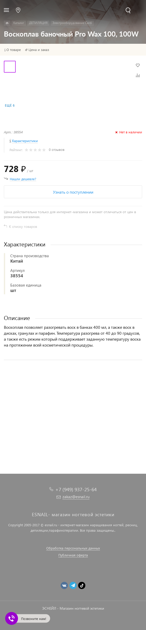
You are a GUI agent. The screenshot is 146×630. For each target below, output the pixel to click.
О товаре (13, 50)
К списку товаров (23, 226)
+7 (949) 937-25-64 (76, 489)
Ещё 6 (10, 105)
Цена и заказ (39, 50)
